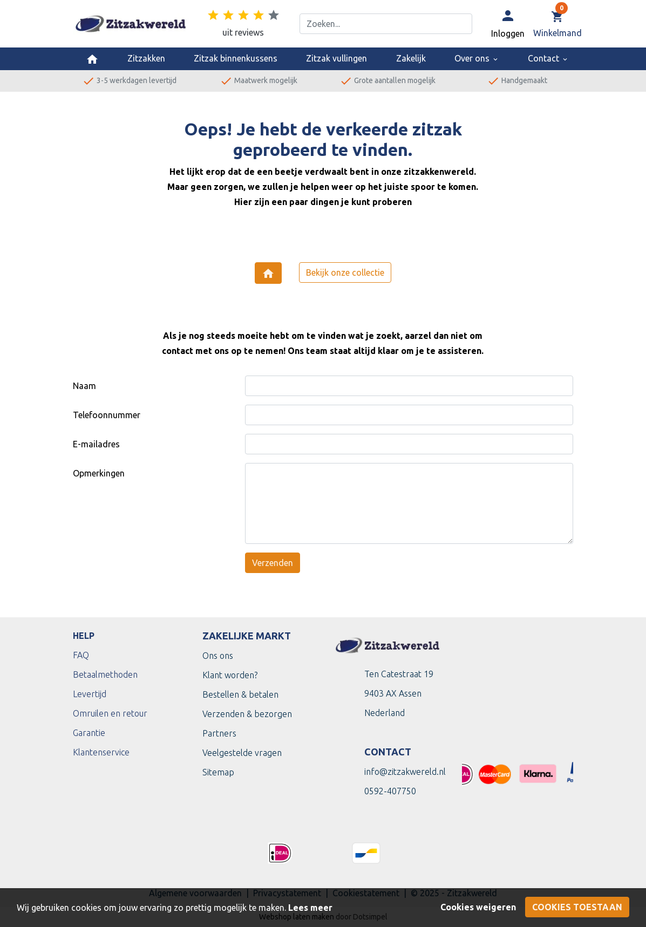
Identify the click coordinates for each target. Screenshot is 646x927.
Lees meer (310, 907)
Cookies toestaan (577, 907)
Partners (219, 733)
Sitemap (218, 772)
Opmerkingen (99, 473)
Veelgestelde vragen (242, 753)
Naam (84, 386)
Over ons (476, 58)
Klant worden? (229, 675)
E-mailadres (96, 444)
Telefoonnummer (106, 415)
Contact (548, 58)
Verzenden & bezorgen (247, 714)
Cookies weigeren (478, 907)
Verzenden (272, 563)
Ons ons (217, 655)
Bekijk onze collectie (345, 272)
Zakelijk (411, 58)
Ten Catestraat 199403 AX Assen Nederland (398, 693)
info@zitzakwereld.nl (405, 771)
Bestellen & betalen (240, 694)
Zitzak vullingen (336, 58)
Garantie (89, 733)
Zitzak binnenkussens (235, 58)
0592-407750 (390, 791)
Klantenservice (101, 752)
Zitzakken (146, 58)
